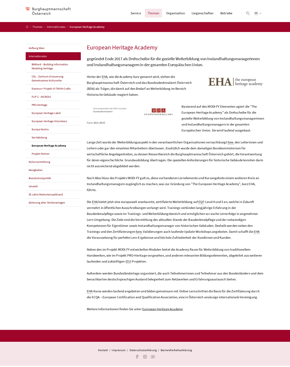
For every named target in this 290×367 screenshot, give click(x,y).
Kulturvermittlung (39, 163)
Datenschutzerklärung (143, 351)
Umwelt (33, 187)
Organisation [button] (175, 14)
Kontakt (103, 351)
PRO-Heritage (39, 106)
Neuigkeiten (36, 171)
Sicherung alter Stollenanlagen (47, 203)
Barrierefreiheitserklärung (176, 351)
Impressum (119, 351)
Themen (37, 28)
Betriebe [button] (226, 14)
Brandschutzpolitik (40, 179)
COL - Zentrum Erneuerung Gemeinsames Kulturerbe (47, 79)
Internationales (56, 28)
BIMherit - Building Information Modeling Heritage (50, 67)
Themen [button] (153, 14)
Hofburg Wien (37, 49)
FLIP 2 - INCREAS (41, 97)
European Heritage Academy (56, 146)
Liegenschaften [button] (202, 14)
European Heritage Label (46, 114)
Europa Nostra (40, 130)
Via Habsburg (39, 138)
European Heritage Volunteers (49, 122)
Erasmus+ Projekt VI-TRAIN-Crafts (51, 89)
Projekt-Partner (41, 154)
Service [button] (136, 14)
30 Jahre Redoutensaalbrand (46, 195)
